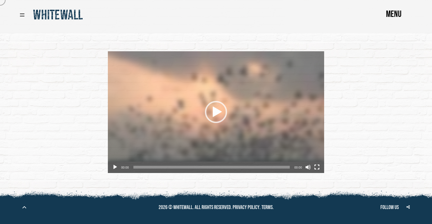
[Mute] (308, 167)
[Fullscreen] (317, 167)
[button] (216, 112)
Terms (267, 207)
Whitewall (183, 207)
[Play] (115, 167)
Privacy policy (246, 207)
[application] (216, 112)
